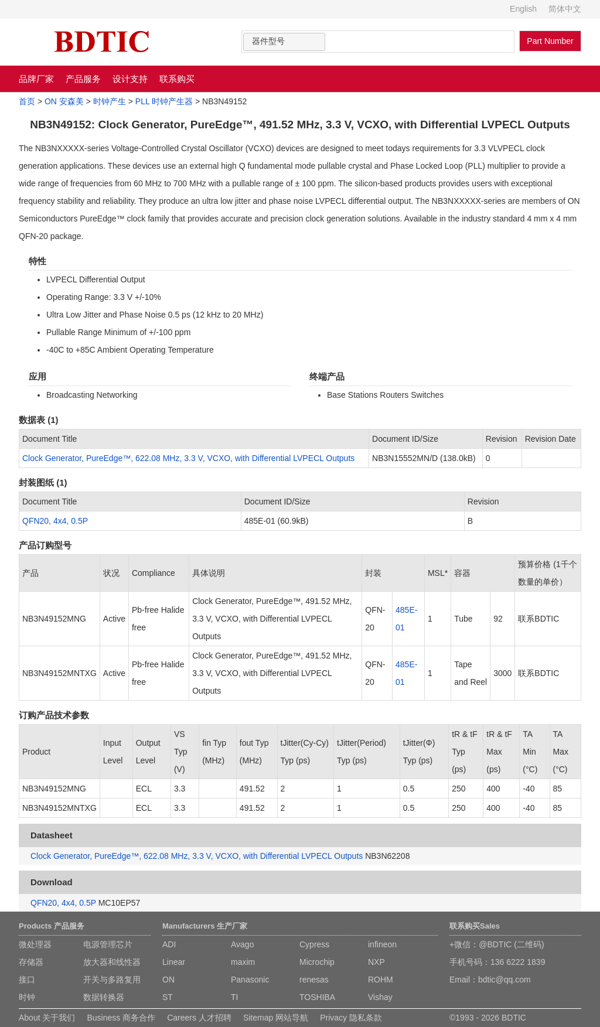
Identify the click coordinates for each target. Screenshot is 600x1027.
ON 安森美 (64, 101)
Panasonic (250, 979)
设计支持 (130, 79)
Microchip (317, 962)
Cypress (314, 944)
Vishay (380, 997)
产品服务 (83, 79)
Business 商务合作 (121, 1017)
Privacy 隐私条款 (351, 1017)
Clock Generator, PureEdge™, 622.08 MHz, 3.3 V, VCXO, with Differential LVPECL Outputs (188, 458)
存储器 (31, 962)
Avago (242, 944)
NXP (376, 962)
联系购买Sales (474, 926)
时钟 (27, 997)
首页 (27, 101)
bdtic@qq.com (504, 979)
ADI (169, 944)
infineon (382, 944)
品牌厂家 (36, 79)
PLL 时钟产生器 (164, 101)
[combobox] (284, 42)
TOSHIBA (317, 997)
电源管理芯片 (107, 944)
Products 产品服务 (51, 926)
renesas (314, 979)
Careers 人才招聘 (199, 1017)
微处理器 (35, 944)
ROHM (380, 979)
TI (234, 997)
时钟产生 (109, 101)
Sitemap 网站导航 (275, 1017)
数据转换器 (103, 997)
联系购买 (177, 79)
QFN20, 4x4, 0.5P (55, 521)
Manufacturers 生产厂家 (204, 926)
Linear (173, 962)
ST (167, 997)
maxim (243, 962)
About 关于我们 (47, 1017)
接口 (27, 979)
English (523, 8)
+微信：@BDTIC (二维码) (496, 944)
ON (168, 979)
